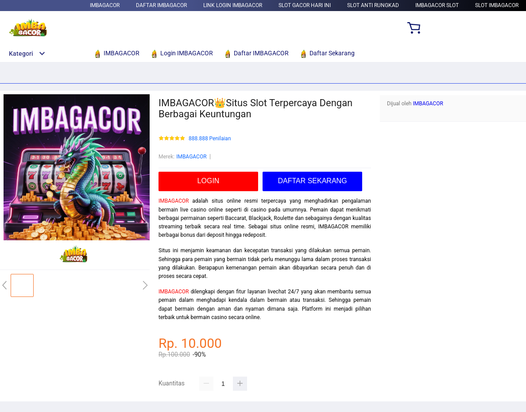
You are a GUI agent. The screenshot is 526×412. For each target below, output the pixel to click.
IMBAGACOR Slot (437, 5)
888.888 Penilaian (210, 139)
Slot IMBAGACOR (496, 5)
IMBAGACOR (105, 5)
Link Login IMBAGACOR (232, 5)
